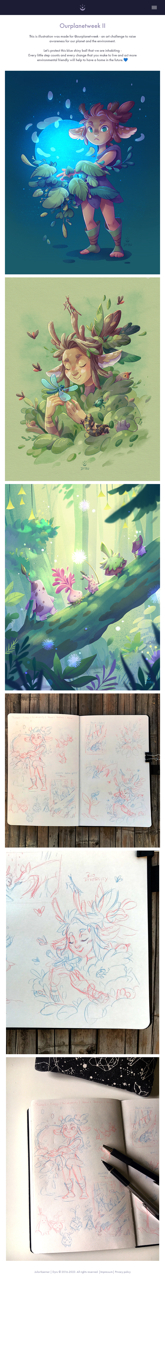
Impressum (106, 1272)
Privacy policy (123, 1272)
